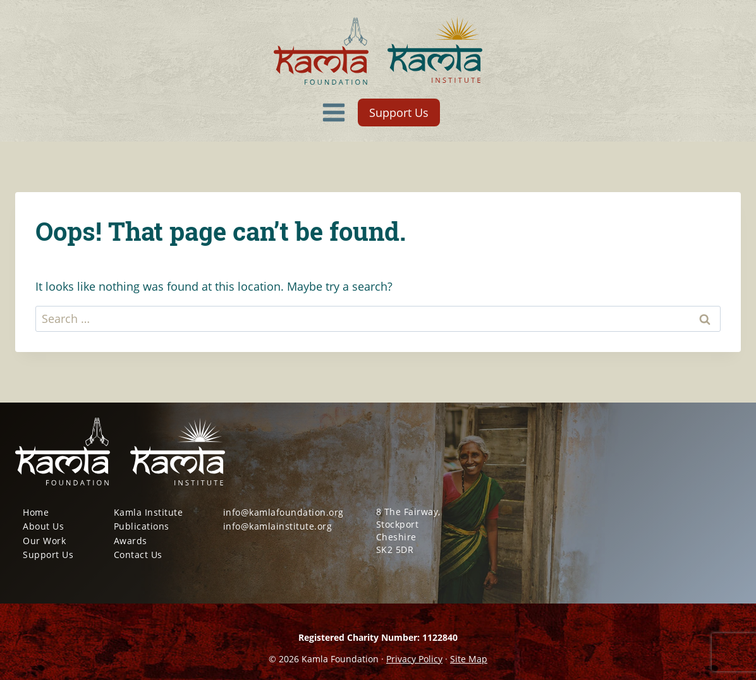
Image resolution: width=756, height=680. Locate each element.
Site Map (468, 659)
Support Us (399, 112)
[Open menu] (334, 112)
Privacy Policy (414, 659)
